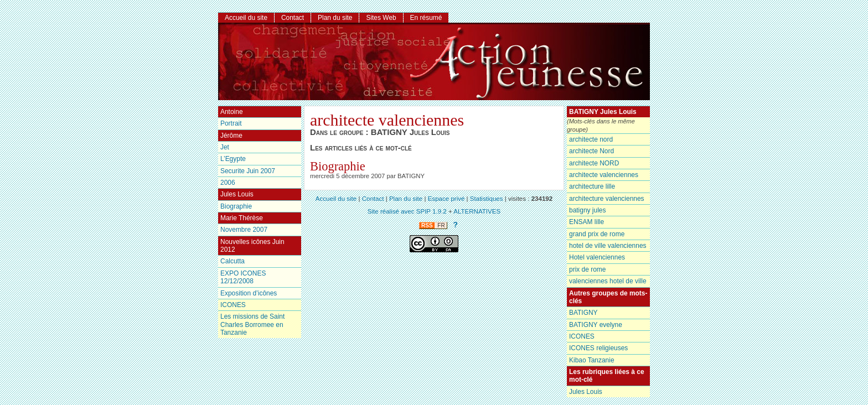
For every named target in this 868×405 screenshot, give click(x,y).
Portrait (231, 123)
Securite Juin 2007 (247, 171)
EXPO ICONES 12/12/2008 (243, 277)
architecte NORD (594, 163)
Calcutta (232, 261)
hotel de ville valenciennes (608, 246)
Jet (224, 147)
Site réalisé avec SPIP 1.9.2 (407, 211)
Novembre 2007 (243, 229)
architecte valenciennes (603, 175)
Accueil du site (246, 18)
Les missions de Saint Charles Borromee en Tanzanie (252, 324)
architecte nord (591, 139)
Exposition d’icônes (248, 293)
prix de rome (587, 269)
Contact (292, 18)
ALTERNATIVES (476, 211)
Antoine (231, 112)
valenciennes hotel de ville (608, 281)
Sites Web (381, 18)
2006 (227, 182)
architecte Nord (591, 151)
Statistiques (486, 198)
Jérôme (231, 135)
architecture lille (592, 186)
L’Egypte (233, 159)
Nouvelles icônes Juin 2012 (252, 245)
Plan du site (335, 18)
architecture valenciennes (606, 198)
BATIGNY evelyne (595, 325)
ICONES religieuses (598, 348)
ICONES (582, 336)
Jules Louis (585, 392)
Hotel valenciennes (597, 257)
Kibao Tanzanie (591, 360)
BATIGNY (583, 312)
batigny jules (587, 210)
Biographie (337, 166)
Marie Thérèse (241, 218)
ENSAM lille (586, 222)
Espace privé (446, 198)
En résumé (426, 18)
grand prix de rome (596, 234)
